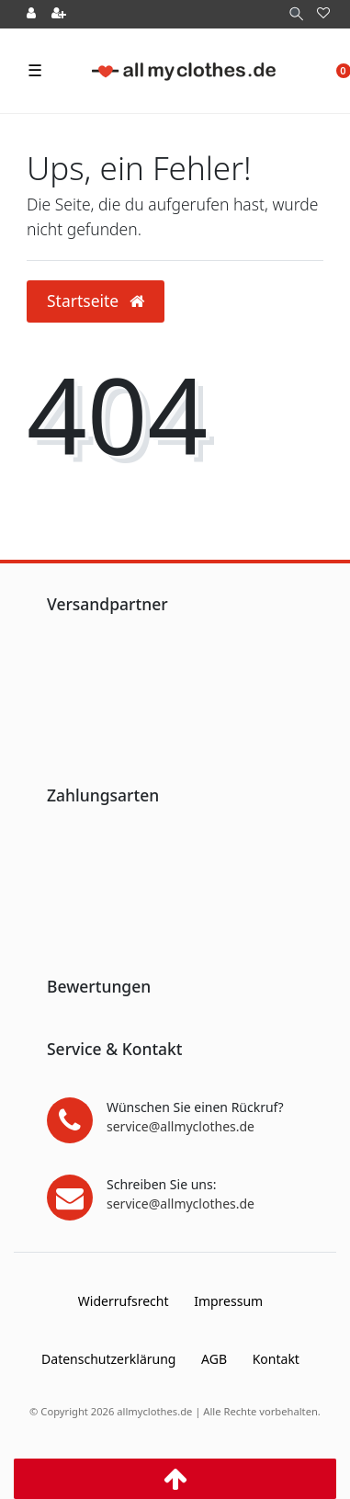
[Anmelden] (31, 14)
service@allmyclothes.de (180, 1126)
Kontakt (276, 1359)
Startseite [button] (95, 301)
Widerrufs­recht (123, 1301)
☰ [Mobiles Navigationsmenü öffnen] (35, 70)
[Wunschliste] (323, 14)
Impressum (228, 1301)
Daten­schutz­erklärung (108, 1359)
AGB (214, 1359)
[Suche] (296, 14)
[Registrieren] (59, 14)
